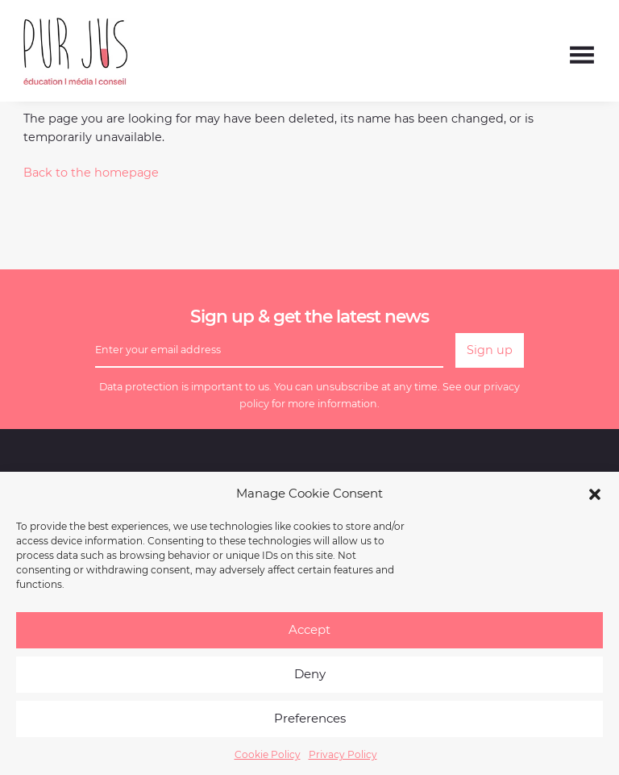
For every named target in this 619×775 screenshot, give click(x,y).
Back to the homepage (91, 172)
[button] (595, 501)
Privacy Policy (343, 762)
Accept (309, 636)
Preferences (310, 725)
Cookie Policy (268, 762)
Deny (310, 681)
